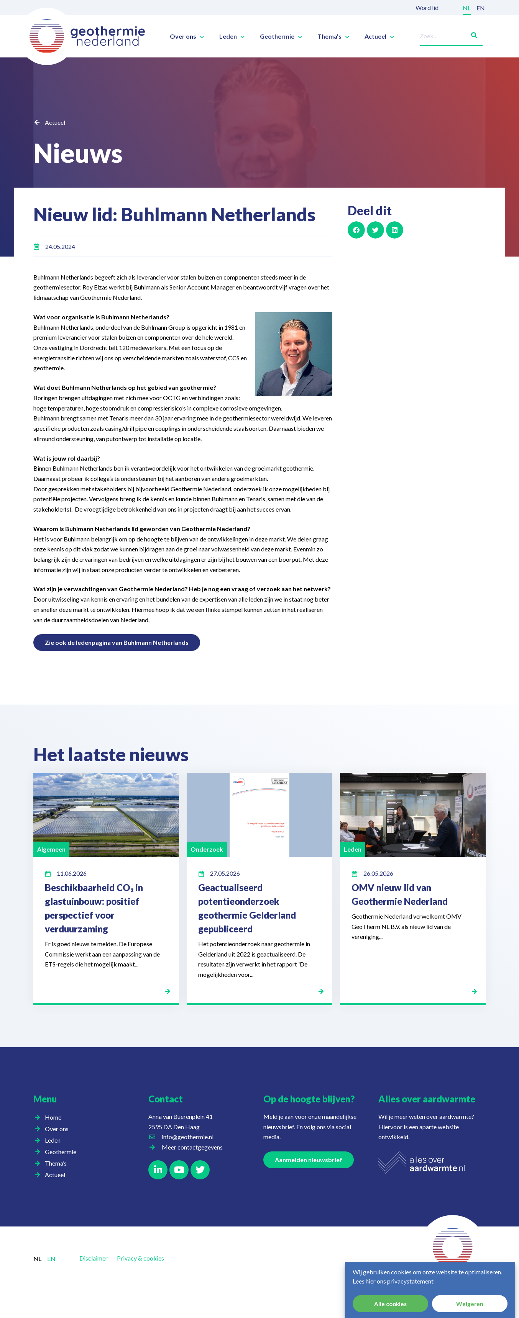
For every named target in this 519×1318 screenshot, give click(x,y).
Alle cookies (390, 1303)
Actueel (379, 36)
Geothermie (281, 36)
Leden (232, 36)
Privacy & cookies (140, 1258)
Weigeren (469, 1303)
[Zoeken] (471, 34)
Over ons (187, 36)
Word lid (427, 7)
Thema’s (333, 36)
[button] (356, 230)
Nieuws (80, 152)
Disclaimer (93, 1258)
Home (53, 1117)
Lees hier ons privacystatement (393, 1281)
